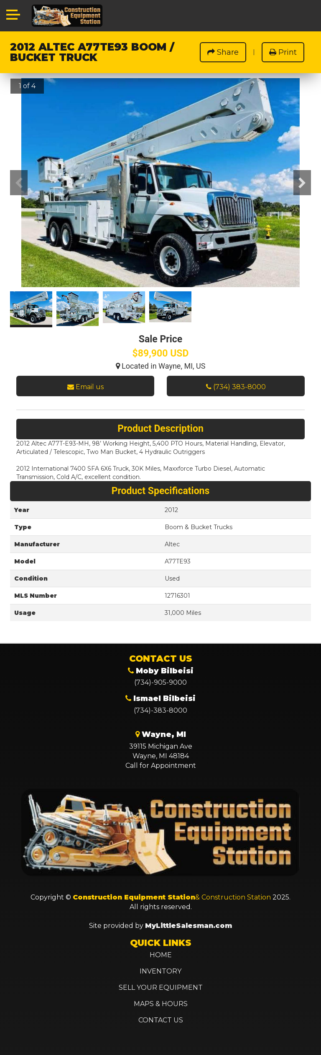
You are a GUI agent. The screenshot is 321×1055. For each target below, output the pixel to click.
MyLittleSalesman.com (188, 926)
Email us (85, 387)
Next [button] (302, 182)
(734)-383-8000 (160, 710)
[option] (160, 187)
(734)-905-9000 (160, 682)
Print (283, 52)
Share (223, 52)
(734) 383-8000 (236, 387)
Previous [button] (19, 182)
